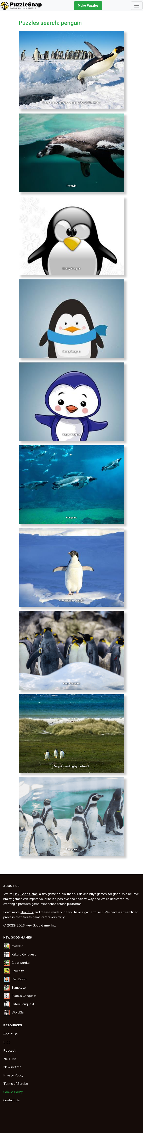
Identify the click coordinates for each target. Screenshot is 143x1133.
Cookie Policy (13, 1092)
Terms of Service (15, 1083)
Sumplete (19, 988)
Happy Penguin (72, 434)
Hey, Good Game (25, 894)
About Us (10, 1034)
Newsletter (12, 1067)
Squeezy (18, 971)
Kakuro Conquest (24, 954)
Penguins (71, 517)
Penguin (71, 185)
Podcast (9, 1050)
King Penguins (71, 683)
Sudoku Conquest (24, 996)
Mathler (17, 946)
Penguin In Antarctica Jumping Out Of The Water (71, 102)
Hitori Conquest (23, 1004)
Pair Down (19, 979)
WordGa (18, 1012)
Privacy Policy (13, 1075)
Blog (6, 1042)
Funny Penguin (71, 351)
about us (27, 912)
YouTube (9, 1059)
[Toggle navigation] (137, 5)
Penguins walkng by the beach (71, 766)
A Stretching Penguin (71, 600)
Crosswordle (21, 963)
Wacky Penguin (71, 268)
